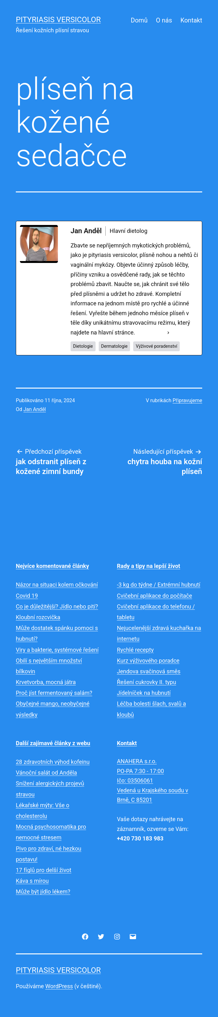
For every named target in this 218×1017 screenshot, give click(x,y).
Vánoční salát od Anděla (46, 772)
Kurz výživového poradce (148, 660)
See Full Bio (151, 332)
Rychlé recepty (135, 649)
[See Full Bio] (168, 333)
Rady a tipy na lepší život (148, 566)
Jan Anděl (34, 409)
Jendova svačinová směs (149, 671)
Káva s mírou (32, 880)
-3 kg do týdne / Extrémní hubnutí (159, 584)
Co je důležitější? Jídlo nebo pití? (57, 606)
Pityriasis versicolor (58, 19)
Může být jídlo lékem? (43, 891)
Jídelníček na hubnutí (144, 692)
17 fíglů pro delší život (43, 870)
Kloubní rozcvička (38, 617)
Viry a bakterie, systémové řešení (57, 649)
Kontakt (191, 20)
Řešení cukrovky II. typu (146, 682)
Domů (139, 20)
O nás (164, 20)
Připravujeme (187, 400)
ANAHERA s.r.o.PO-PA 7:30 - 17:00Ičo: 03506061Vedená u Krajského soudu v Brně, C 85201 (152, 780)
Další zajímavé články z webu (53, 743)
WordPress (59, 986)
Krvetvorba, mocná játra (46, 682)
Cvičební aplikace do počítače (154, 595)
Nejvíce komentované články (52, 566)
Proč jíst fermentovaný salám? (54, 692)
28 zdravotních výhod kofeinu (53, 761)
